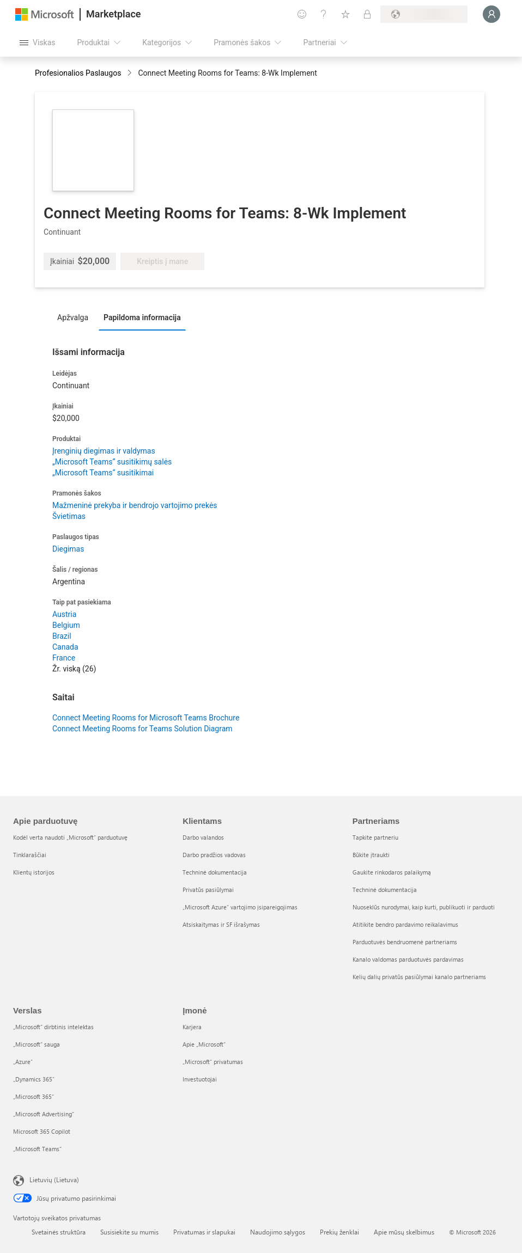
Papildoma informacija (142, 317)
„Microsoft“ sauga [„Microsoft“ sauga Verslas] (36, 1044)
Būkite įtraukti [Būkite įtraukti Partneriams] (371, 855)
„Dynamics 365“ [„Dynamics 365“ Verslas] (33, 1079)
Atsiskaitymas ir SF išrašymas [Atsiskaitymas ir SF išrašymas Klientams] (221, 924)
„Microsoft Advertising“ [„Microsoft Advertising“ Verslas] (43, 1114)
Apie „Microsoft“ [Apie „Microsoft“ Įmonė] (204, 1044)
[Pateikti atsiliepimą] (302, 14)
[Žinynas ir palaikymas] (323, 14)
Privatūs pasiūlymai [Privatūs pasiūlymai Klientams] (208, 889)
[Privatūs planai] (367, 14)
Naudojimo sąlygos (277, 1231)
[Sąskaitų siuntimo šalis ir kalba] (424, 14)
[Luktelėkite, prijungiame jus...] (491, 14)
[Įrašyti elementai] (345, 14)
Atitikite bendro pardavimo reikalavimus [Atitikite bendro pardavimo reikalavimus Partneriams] (405, 924)
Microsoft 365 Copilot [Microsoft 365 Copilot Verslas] (41, 1131)
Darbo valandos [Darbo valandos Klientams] (203, 837)
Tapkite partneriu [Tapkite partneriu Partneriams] (375, 837)
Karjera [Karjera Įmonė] (192, 1027)
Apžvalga (72, 317)
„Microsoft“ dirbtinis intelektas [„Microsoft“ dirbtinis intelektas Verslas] (53, 1027)
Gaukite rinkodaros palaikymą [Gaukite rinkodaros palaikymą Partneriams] (392, 872)
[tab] (75, 317)
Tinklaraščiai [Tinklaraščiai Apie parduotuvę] (29, 855)
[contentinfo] (130, 73)
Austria (64, 614)
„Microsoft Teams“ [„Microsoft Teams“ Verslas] (37, 1149)
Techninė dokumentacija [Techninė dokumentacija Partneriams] (385, 889)
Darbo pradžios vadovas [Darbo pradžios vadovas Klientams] (214, 855)
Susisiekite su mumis (129, 1231)
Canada (65, 647)
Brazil (61, 636)
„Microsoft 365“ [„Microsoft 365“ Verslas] (33, 1096)
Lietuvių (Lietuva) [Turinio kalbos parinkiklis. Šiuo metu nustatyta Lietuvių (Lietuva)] (54, 1179)
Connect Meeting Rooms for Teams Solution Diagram (142, 728)
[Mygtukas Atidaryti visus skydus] (37, 42)
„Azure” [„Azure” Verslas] (23, 1062)
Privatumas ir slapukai (204, 1231)
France (63, 657)
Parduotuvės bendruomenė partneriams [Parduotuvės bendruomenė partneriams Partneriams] (405, 942)
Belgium (66, 625)
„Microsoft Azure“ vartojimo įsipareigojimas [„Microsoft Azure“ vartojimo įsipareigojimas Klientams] (240, 907)
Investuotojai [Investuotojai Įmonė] (200, 1079)
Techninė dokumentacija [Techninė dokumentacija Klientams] (215, 872)
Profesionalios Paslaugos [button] (78, 73)
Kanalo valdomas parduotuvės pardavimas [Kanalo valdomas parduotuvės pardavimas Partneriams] (408, 959)
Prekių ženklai (339, 1231)
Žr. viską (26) (74, 668)
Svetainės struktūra (59, 1231)
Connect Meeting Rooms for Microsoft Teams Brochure (145, 717)
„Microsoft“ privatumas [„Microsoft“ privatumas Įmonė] (213, 1062)
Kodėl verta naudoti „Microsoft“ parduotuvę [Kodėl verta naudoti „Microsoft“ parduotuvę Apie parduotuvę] (70, 837)
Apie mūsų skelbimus (404, 1231)
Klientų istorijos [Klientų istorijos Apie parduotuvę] (33, 872)
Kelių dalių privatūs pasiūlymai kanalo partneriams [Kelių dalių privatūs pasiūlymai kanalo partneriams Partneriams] (419, 977)
